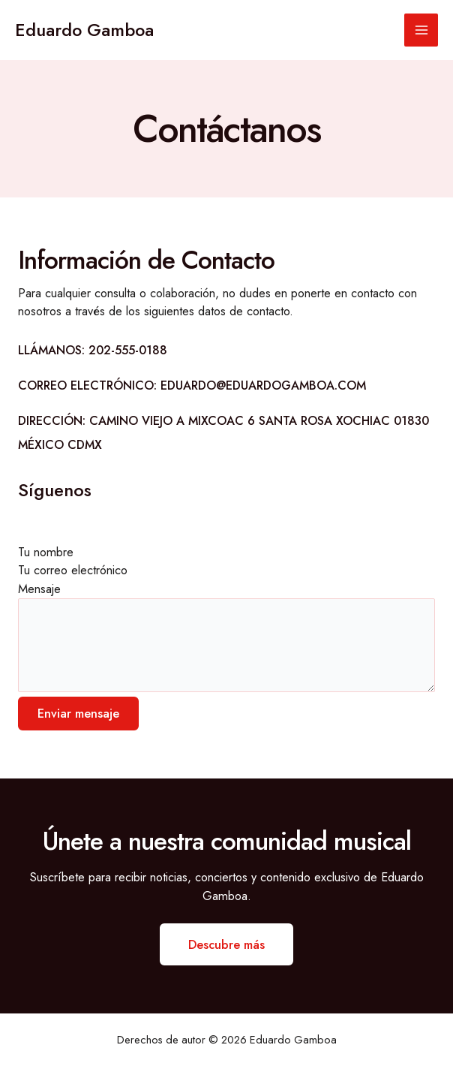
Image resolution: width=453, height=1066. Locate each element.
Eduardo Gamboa (84, 30)
